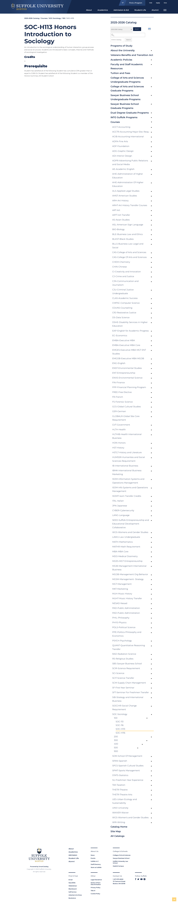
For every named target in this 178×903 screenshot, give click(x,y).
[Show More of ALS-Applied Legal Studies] (151, 191)
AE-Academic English (123, 169)
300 (116, 740)
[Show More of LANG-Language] (151, 515)
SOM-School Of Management (127, 756)
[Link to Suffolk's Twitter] (138, 879)
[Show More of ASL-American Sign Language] (151, 225)
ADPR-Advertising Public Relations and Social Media (130, 162)
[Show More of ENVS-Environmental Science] (151, 378)
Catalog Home (119, 826)
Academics (103, 10)
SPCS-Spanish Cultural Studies (127, 765)
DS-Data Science (121, 317)
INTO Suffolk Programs (124, 117)
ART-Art (116, 210)
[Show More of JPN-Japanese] (151, 506)
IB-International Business (125, 465)
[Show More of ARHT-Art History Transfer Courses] (151, 206)
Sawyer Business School (121, 858)
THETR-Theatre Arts (122, 794)
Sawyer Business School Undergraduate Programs (125, 97)
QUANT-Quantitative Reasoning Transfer (128, 647)
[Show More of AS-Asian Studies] (151, 220)
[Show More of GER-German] (151, 412)
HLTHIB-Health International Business (127, 436)
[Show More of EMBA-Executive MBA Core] (151, 345)
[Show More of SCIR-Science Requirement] (151, 669)
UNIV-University (120, 808)
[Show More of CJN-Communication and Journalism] (151, 281)
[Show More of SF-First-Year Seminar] (151, 688)
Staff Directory (96, 864)
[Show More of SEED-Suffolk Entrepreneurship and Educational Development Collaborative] (151, 520)
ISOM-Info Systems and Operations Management (130, 489)
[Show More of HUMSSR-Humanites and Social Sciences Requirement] (151, 457)
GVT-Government (121, 425)
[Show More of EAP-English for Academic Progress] (151, 331)
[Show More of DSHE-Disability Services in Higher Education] (151, 322)
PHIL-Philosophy (120, 617)
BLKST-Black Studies (123, 239)
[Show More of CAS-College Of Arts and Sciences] (151, 257)
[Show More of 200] (151, 737)
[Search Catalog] (128, 35)
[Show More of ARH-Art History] (151, 201)
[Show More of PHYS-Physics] (151, 623)
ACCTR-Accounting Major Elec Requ (130, 132)
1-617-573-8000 (118, 879)
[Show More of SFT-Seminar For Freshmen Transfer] (151, 693)
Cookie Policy (95, 893)
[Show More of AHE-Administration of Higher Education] (151, 174)
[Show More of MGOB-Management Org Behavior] (151, 575)
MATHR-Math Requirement (126, 546)
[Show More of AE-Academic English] (151, 169)
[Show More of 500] (138, 748)
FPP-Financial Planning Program (129, 387)
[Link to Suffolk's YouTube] (141, 879)
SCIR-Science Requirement (126, 668)
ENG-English (118, 363)
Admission (73, 855)
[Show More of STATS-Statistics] (151, 775)
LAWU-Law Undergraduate (126, 537)
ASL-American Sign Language (127, 224)
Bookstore (72, 898)
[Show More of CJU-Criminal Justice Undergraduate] (151, 290)
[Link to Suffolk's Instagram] (144, 879)
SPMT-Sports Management (126, 770)
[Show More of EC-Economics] (151, 336)
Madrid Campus (118, 866)
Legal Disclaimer (96, 880)
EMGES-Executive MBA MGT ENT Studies (129, 352)
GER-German (119, 411)
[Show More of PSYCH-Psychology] (151, 641)
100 (115, 718)
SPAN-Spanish (119, 761)
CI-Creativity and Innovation (126, 271)
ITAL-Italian (118, 501)
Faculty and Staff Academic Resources (127, 66)
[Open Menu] (164, 10)
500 (116, 747)
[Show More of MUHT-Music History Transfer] (151, 599)
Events (93, 858)
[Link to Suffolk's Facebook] (135, 879)
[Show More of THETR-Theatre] (151, 790)
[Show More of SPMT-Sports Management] (151, 771)
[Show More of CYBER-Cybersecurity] (151, 511)
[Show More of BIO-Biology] (151, 230)
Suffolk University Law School (120, 862)
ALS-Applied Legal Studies (125, 191)
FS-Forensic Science (122, 402)
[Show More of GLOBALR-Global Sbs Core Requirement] (151, 416)
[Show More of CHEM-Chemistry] (151, 262)
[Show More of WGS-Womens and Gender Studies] (151, 532)
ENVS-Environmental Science (127, 378)
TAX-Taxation (118, 785)
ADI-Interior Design (122, 156)
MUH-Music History (122, 593)
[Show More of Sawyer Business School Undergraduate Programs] (151, 95)
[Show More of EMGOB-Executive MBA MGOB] (151, 359)
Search (128, 40)
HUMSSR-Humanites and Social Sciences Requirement (128, 459)
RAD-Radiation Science (124, 654)
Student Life (140, 10)
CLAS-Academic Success (125, 298)
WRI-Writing (118, 822)
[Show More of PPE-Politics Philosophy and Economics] (151, 632)
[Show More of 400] (142, 744)
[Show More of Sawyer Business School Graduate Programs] (151, 104)
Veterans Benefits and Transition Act (132, 55)
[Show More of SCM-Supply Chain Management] (151, 683)
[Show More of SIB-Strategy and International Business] (151, 697)
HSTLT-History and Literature (127, 452)
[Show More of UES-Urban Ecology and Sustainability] (151, 800)
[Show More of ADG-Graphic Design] (151, 151)
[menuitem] (89, 10)
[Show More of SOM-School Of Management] (151, 756)
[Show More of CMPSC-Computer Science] (151, 303)
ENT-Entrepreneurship (123, 373)
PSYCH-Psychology (122, 640)
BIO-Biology (118, 229)
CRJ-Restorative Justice (124, 312)
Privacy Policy (95, 887)
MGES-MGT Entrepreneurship (127, 561)
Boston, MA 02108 (119, 883)
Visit (150, 3)
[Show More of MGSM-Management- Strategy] (151, 579)
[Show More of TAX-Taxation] (151, 785)
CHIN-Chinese (119, 267)
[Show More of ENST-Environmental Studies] (151, 368)
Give (165, 3)
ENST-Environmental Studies (127, 368)
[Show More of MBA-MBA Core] (151, 552)
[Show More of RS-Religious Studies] (151, 659)
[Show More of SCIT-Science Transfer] (151, 678)
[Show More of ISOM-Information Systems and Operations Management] (151, 479)
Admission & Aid (121, 10)
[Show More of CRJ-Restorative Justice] (151, 313)
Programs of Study (121, 45)
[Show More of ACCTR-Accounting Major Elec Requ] (151, 132)
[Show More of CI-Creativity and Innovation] (151, 272)
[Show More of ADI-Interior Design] (151, 156)
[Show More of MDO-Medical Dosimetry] (151, 556)
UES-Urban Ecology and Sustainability (124, 801)
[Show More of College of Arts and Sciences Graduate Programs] (151, 86)
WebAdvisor (73, 886)
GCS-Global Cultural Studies (126, 406)
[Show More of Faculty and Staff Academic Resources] (151, 64)
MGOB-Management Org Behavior (130, 574)
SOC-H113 (120, 729)
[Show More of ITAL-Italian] (151, 501)
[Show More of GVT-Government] (151, 425)
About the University (123, 50)
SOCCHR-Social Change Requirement (124, 707)
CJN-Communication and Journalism (125, 283)
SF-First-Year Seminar (123, 687)
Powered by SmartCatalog (39, 866)
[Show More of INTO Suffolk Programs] (151, 117)
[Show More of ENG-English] (151, 363)
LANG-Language (121, 515)
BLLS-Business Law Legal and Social (127, 246)
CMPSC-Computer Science (126, 303)
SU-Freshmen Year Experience (127, 780)
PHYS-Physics (119, 622)
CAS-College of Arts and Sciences (129, 252)
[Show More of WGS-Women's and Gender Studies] (151, 818)
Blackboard (73, 889)
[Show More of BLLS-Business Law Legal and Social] (151, 244)
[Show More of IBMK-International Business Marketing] (151, 471)
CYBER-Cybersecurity (123, 510)
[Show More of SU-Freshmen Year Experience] (151, 780)
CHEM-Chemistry (121, 262)
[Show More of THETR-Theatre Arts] (151, 795)
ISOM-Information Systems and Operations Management (128, 481)
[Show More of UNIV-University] (151, 808)
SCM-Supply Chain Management (129, 683)
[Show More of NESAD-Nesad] (151, 603)
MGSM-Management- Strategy (128, 579)
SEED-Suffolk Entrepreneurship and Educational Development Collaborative (130, 524)
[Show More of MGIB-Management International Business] (151, 566)
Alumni (155, 10)
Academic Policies (121, 59)
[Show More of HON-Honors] (151, 443)
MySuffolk (72, 883)
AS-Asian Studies (121, 220)
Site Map (116, 831)
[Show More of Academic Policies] (151, 60)
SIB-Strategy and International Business (127, 699)
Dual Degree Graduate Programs (130, 112)
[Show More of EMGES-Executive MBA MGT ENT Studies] (151, 350)
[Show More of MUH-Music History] (151, 594)
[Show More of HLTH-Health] (151, 430)
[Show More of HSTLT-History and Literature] (151, 453)
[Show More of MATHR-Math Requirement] (151, 547)
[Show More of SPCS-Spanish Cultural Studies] (151, 766)
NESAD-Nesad (119, 603)
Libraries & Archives (75, 895)
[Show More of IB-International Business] (151, 466)
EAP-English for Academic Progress (130, 331)
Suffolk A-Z (94, 861)
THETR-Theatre (120, 789)
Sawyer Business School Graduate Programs (125, 106)
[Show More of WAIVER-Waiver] (151, 813)
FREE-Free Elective (122, 392)
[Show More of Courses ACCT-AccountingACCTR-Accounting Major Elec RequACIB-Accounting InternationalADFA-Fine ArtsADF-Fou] (151, 122)
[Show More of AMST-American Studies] (151, 196)
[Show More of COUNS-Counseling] (151, 308)
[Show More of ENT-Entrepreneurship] (151, 373)
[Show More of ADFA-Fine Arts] (151, 142)
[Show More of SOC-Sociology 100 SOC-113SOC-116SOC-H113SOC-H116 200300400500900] (151, 714)
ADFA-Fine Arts (120, 141)
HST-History (118, 447)
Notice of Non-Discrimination (96, 883)
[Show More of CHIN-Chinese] (151, 267)
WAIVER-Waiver (120, 812)
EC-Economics (119, 335)
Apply (158, 3)
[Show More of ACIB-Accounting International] (151, 137)
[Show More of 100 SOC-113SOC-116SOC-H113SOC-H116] (147, 718)
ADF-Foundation (120, 146)
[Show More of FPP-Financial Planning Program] (151, 387)
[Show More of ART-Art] (151, 210)
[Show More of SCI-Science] (151, 673)
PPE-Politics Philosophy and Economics (126, 634)
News (93, 855)
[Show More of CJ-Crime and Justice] (151, 277)
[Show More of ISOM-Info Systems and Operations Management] (151, 488)
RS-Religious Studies (122, 658)
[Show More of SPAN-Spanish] (151, 761)
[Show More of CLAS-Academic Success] (151, 298)
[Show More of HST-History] (151, 448)
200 (116, 736)
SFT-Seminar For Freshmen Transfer (130, 692)
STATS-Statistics (120, 775)
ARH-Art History (120, 200)
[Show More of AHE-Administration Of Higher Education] (151, 183)
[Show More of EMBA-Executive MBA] (151, 341)
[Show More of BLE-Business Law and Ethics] (151, 234)
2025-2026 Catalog (31, 18)
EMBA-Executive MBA (123, 340)
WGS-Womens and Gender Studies (130, 532)
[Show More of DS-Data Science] (151, 318)
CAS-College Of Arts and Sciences (129, 257)
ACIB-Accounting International (128, 136)
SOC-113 (119, 721)
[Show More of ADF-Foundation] (151, 146)
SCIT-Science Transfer (123, 678)
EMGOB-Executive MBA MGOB (128, 358)
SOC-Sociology (119, 714)
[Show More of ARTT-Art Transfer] (151, 215)
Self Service (72, 892)
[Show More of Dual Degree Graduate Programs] (151, 113)
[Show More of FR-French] (151, 397)
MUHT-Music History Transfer (127, 598)
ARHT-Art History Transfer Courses (129, 205)
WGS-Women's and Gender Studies (130, 817)
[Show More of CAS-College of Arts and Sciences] (151, 252)
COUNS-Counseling (122, 308)
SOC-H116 (120, 733)
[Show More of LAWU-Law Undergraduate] (151, 537)
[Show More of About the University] (151, 50)
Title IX (93, 890)
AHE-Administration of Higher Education (127, 176)
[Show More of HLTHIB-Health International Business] (151, 434)
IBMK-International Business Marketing (126, 472)
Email (70, 880)
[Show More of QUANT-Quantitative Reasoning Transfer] (151, 646)
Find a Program (131, 3)
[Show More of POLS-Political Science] (151, 628)
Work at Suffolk (96, 867)
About (89, 10)
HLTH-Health (119, 429)
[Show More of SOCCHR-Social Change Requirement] (151, 706)
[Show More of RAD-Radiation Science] (151, 654)
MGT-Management (122, 584)
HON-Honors (119, 443)
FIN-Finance (118, 382)
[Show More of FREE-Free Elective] (151, 392)
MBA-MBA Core (120, 551)
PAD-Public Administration (126, 608)
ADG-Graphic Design (123, 151)
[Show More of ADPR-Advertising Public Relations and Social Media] (151, 161)
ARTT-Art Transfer (121, 215)
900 (116, 751)
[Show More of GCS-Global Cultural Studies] (151, 407)
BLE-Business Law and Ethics (127, 234)
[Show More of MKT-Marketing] (151, 589)
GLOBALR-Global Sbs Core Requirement (126, 418)
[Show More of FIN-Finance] (151, 383)
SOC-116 (120, 725)
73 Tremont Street (119, 881)
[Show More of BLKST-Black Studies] (151, 239)
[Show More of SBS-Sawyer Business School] (151, 664)
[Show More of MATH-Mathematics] (151, 542)
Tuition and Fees (120, 73)
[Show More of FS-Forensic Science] (151, 402)
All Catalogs (117, 836)
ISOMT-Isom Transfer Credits (126, 496)
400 (116, 744)
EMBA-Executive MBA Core (126, 345)
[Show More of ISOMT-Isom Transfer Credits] (151, 496)
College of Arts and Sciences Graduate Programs (127, 88)
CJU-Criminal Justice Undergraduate (123, 291)
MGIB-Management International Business (129, 568)
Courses (115, 122)
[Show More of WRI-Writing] (151, 822)
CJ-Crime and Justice (123, 276)
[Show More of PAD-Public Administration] (151, 608)
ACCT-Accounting (121, 127)
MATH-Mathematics (122, 542)
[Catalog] (121, 29)
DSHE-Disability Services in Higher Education (130, 324)
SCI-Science (118, 673)
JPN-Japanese (119, 505)
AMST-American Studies (124, 195)
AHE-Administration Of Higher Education (127, 184)
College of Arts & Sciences (121, 855)
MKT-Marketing (120, 589)
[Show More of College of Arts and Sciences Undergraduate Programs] (151, 78)
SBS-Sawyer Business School (127, 663)
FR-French (117, 397)
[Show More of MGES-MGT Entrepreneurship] (151, 561)
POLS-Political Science (123, 627)
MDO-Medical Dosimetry (125, 556)
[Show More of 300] (147, 740)
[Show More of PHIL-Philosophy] (151, 618)
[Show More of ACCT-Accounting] (151, 127)
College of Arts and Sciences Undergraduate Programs (127, 79)
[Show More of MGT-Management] (151, 584)
